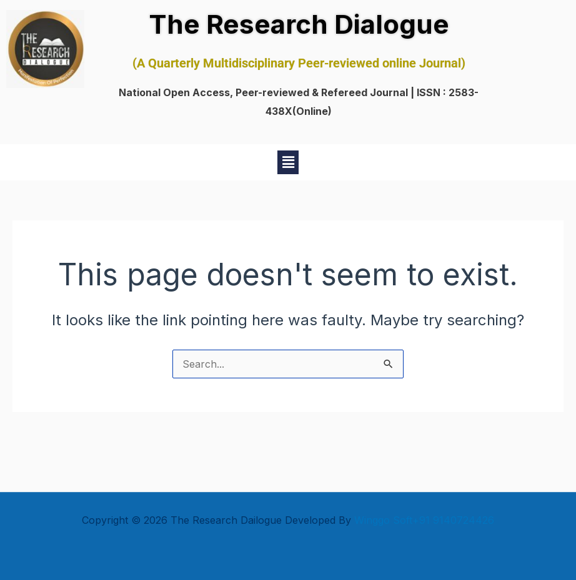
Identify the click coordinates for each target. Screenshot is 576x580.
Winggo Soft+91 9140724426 (424, 520)
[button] (288, 162)
